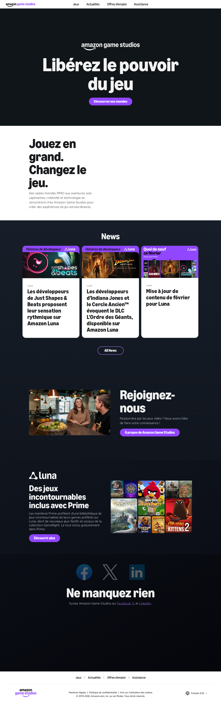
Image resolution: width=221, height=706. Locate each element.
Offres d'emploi (117, 4)
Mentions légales (77, 692)
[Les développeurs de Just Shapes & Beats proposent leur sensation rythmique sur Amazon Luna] (51, 262)
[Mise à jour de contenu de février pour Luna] (169, 262)
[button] (196, 693)
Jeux (76, 4)
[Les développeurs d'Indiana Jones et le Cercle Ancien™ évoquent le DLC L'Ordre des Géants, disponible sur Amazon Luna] (110, 262)
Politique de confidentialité (103, 692)
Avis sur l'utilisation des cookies (136, 692)
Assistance (141, 4)
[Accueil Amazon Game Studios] (20, 5)
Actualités (93, 4)
